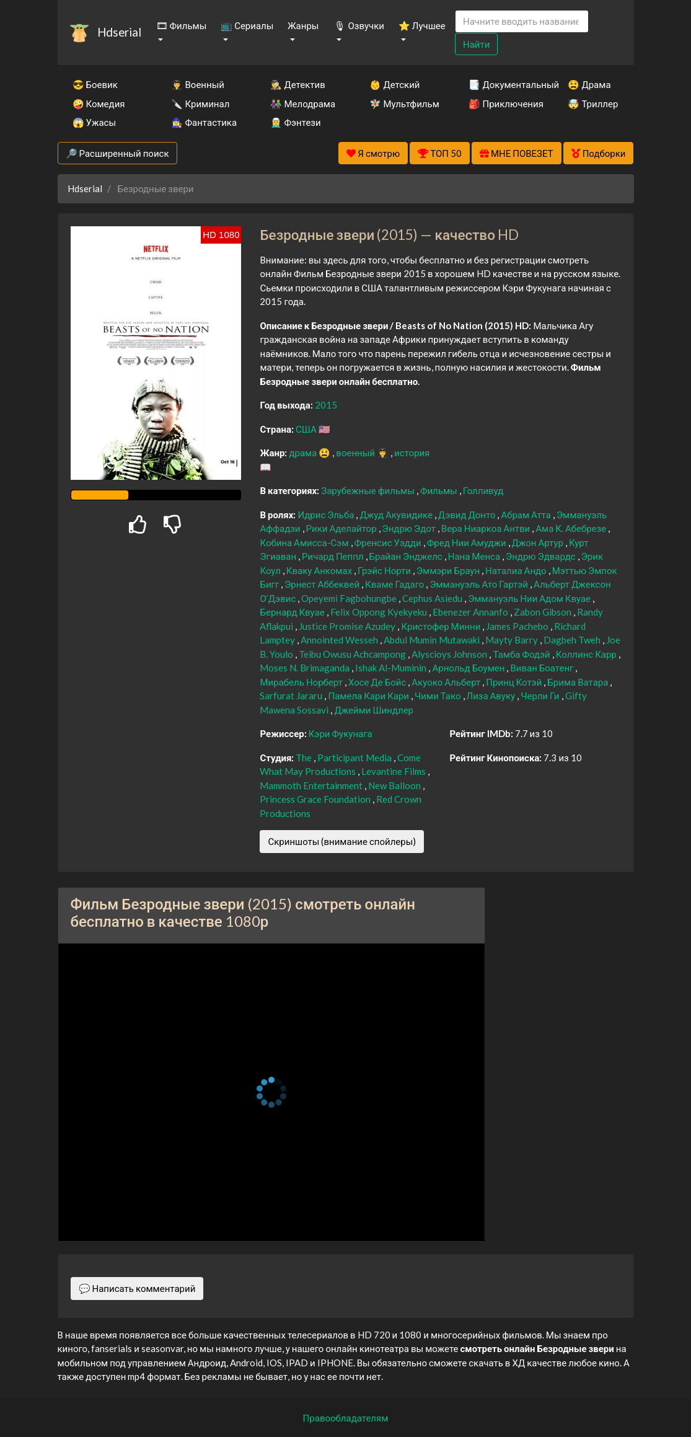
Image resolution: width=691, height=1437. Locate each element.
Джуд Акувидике (396, 514)
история (411, 452)
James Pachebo (518, 626)
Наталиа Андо (516, 570)
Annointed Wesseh (340, 639)
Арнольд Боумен (469, 667)
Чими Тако (439, 695)
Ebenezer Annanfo (471, 611)
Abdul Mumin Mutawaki (433, 639)
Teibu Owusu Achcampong (353, 654)
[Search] (522, 21)
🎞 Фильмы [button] (181, 25)
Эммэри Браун (449, 570)
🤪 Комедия (99, 103)
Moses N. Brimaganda (305, 667)
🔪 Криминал (200, 103)
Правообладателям (346, 1417)
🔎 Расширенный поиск (117, 153)
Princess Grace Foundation (316, 799)
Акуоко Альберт (447, 682)
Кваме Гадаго (395, 584)
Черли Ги (541, 695)
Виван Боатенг (542, 667)
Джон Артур (538, 542)
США (307, 429)
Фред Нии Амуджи (467, 542)
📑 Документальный (501, 84)
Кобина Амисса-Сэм (305, 542)
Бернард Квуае (293, 611)
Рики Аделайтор (342, 528)
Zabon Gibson (543, 611)
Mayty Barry (512, 639)
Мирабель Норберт (302, 682)
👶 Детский (394, 84)
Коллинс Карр (587, 654)
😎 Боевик (95, 84)
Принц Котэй (515, 682)
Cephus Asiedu (433, 598)
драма (304, 452)
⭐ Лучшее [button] (422, 25)
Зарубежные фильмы (368, 490)
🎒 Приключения (501, 103)
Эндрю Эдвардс (542, 556)
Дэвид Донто (468, 514)
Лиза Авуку (492, 695)
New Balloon (395, 785)
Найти (476, 44)
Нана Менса (475, 556)
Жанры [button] (303, 25)
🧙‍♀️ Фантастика (204, 122)
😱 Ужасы (95, 122)
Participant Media (355, 757)
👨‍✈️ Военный (197, 84)
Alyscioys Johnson (450, 654)
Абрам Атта (527, 514)
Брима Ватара (578, 682)
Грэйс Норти (385, 570)
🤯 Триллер (593, 103)
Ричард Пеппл (333, 556)
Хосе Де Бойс (378, 682)
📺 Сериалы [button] (247, 25)
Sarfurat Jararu (292, 695)
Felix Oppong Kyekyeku (379, 611)
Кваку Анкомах (320, 570)
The (305, 757)
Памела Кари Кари (369, 695)
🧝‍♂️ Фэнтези (295, 122)
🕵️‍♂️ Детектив (297, 84)
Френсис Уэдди (388, 542)
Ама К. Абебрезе (571, 528)
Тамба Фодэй (522, 654)
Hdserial (119, 32)
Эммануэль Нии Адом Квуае (530, 598)
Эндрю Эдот (410, 528)
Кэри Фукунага (340, 733)
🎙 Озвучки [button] (359, 25)
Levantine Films (394, 771)
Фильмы (439, 490)
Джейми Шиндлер (373, 709)
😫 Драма (589, 84)
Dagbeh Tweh (573, 639)
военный (356, 452)
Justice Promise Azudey (348, 626)
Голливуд (483, 490)
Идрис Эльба (326, 514)
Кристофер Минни (441, 626)
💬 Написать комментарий (137, 1288)
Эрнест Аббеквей (322, 584)
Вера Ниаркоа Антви (486, 528)
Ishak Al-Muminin (391, 667)
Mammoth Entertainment (312, 785)
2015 (326, 404)
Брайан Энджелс (406, 556)
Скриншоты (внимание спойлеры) (342, 841)
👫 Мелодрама (302, 103)
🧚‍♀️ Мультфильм (402, 103)
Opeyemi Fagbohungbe (349, 598)
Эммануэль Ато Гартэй (479, 584)
